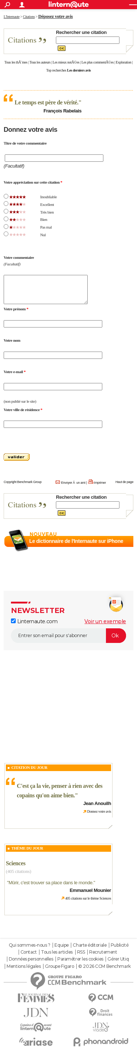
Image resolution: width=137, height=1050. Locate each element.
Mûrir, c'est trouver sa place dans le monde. (51, 882)
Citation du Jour (29, 767)
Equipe (61, 945)
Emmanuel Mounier (90, 890)
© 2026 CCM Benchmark (104, 966)
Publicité (119, 945)
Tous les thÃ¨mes (15, 62)
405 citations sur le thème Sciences (88, 898)
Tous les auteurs (40, 62)
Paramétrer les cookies (80, 959)
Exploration (124, 62)
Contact (28, 952)
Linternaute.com (34, 621)
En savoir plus (117, 550)
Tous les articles (57, 952)
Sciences (16, 863)
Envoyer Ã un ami (73, 482)
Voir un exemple (105, 621)
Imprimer (100, 482)
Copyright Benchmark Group (23, 482)
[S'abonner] (68, 635)
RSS (81, 952)
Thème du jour (27, 848)
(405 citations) (18, 871)
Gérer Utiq (118, 959)
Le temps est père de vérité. (47, 102)
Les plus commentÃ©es (97, 62)
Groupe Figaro (59, 966)
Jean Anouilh (97, 803)
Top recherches (56, 70)
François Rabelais (62, 111)
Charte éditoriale (89, 945)
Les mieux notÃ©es (66, 62)
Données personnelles (31, 959)
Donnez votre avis (99, 811)
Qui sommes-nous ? (29, 945)
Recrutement (103, 952)
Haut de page (124, 482)
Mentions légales (24, 966)
